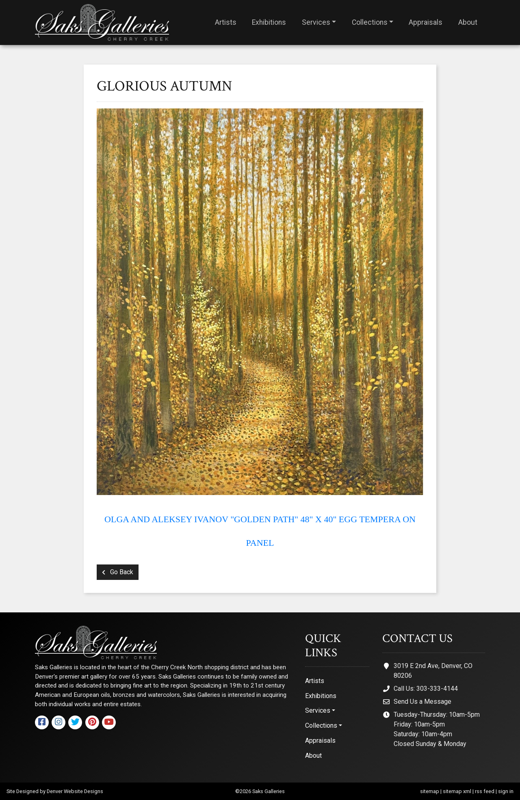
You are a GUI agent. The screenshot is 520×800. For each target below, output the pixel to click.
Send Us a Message (422, 701)
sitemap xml (457, 791)
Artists (225, 22)
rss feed (484, 791)
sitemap (429, 791)
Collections (370, 22)
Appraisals (425, 22)
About (467, 22)
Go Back (117, 572)
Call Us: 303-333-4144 (426, 688)
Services (316, 22)
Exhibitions (269, 22)
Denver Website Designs (75, 791)
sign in (506, 791)
